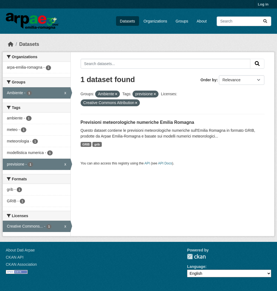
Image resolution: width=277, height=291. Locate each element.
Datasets (127, 21)
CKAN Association (21, 264)
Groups (182, 21)
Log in (263, 4)
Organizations (155, 21)
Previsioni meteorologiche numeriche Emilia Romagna (137, 122)
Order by (208, 80)
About (202, 21)
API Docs (165, 163)
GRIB (85, 144)
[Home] (10, 44)
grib (97, 144)
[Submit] (265, 21)
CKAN (196, 256)
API (147, 163)
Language (196, 266)
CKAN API (15, 257)
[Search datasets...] (244, 21)
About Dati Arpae (20, 250)
